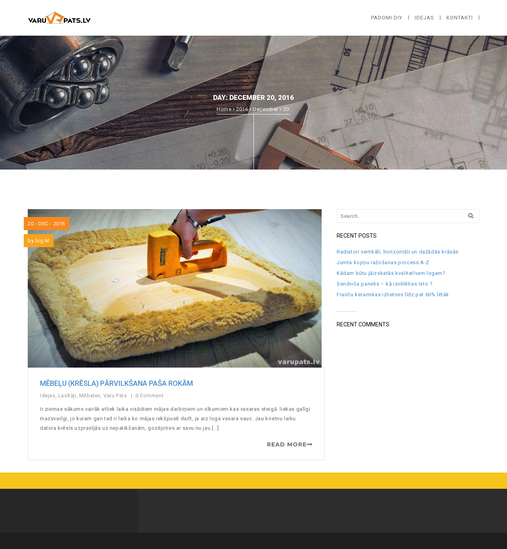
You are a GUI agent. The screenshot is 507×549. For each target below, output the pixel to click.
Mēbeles (90, 395)
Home (224, 109)
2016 (242, 109)
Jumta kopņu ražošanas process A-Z (383, 262)
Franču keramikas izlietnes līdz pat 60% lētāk (393, 294)
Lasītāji (67, 395)
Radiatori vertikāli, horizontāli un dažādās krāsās (398, 252)
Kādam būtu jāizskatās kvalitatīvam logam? (391, 273)
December (265, 109)
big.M (42, 241)
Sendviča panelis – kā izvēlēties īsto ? (385, 284)
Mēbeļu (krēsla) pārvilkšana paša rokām (116, 383)
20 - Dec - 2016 (46, 224)
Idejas (47, 395)
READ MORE (287, 444)
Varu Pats (115, 395)
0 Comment (150, 395)
